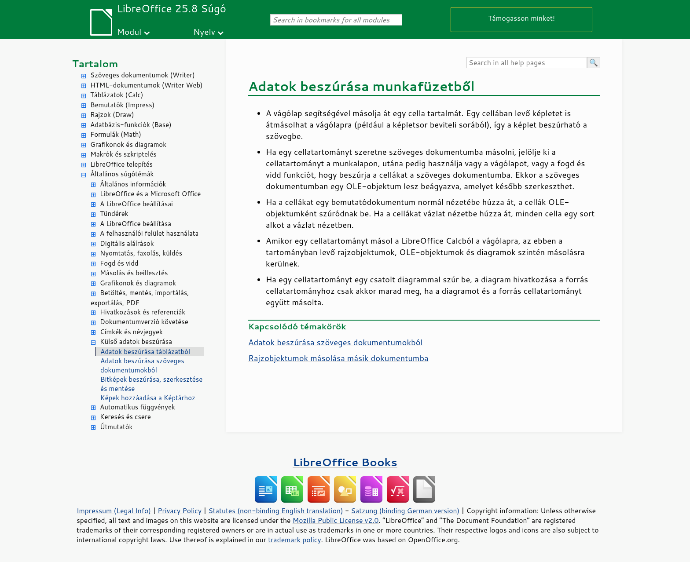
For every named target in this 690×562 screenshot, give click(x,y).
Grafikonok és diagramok (128, 144)
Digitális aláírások (127, 243)
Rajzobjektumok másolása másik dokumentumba (338, 358)
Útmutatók (116, 426)
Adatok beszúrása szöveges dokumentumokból (142, 365)
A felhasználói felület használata (149, 233)
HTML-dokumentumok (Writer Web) (146, 85)
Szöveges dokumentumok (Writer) (142, 75)
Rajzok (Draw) (112, 114)
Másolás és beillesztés (134, 272)
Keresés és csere (125, 416)
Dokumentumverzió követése (144, 321)
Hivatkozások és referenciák (142, 312)
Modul (129, 31)
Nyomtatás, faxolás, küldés (141, 253)
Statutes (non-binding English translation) (275, 510)
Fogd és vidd (119, 263)
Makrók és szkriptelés (123, 154)
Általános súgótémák (122, 174)
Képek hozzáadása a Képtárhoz (147, 397)
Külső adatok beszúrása (136, 341)
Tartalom (95, 63)
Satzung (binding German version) (405, 510)
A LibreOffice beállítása (135, 223)
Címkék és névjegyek (131, 331)
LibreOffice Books (345, 462)
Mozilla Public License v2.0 (336, 520)
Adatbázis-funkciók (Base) (131, 124)
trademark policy (294, 539)
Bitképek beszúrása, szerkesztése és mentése (151, 384)
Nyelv (204, 31)
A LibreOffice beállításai (136, 203)
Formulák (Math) (115, 134)
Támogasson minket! (521, 18)
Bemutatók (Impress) (122, 104)
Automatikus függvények (137, 407)
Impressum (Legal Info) (114, 510)
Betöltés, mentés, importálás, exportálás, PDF (140, 297)
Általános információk (133, 184)
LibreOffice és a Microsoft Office (150, 193)
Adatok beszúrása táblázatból (145, 351)
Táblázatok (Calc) (116, 94)
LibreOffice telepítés (121, 164)
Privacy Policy (180, 510)
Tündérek (114, 213)
